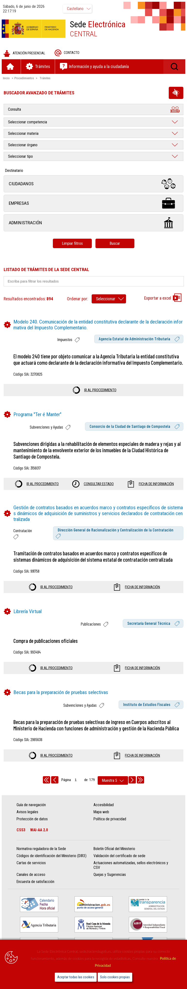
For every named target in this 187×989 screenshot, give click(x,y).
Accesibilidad (104, 812)
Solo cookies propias (115, 977)
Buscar (115, 244)
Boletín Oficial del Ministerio (114, 855)
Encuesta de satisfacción (36, 888)
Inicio (7, 78)
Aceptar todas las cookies (75, 977)
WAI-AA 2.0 (39, 837)
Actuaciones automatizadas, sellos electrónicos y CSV (131, 872)
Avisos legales (28, 819)
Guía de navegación (31, 812)
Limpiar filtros (72, 244)
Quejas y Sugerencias (110, 881)
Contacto (67, 53)
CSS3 (21, 837)
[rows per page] (113, 787)
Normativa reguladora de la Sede (41, 855)
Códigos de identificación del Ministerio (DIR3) (52, 863)
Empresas (93, 203)
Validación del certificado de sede (119, 863)
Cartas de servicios (31, 870)
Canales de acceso (31, 881)
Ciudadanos (93, 184)
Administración (93, 223)
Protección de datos (32, 826)
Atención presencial (25, 54)
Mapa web (101, 819)
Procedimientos (25, 78)
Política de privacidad (110, 826)
